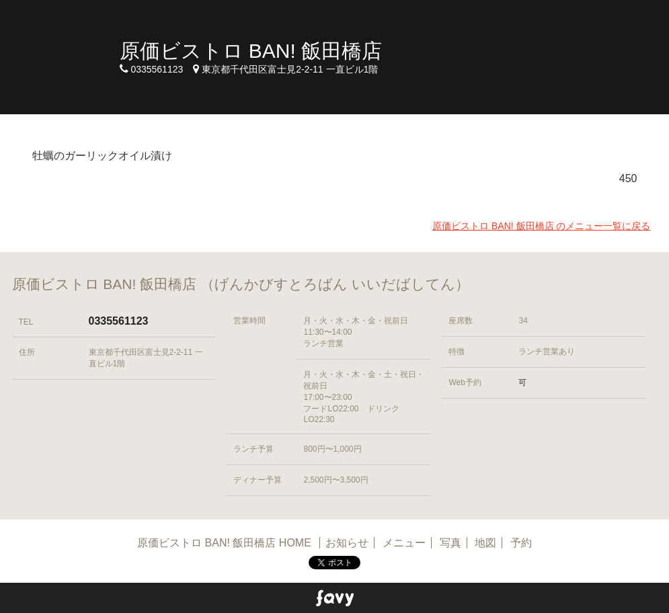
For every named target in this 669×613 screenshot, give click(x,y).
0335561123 (119, 321)
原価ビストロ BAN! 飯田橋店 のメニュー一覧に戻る (541, 225)
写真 (450, 542)
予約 (521, 542)
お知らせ (346, 542)
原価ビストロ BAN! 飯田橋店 (251, 51)
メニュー (404, 542)
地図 (485, 542)
